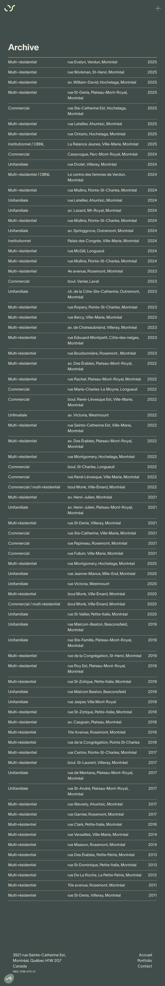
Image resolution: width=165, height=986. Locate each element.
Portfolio (145, 961)
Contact (145, 966)
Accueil (145, 955)
